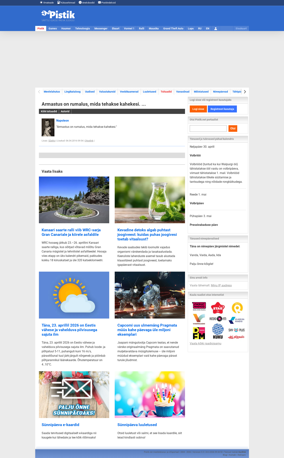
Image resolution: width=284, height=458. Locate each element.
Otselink (89, 140)
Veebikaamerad (129, 91)
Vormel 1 (129, 28)
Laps (191, 28)
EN (207, 28)
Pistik (40, 28)
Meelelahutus (52, 91)
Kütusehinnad (66, 2)
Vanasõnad (182, 91)
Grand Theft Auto (173, 28)
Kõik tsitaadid (49, 111)
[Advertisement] (142, 59)
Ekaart (115, 28)
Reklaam (242, 455)
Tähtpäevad (239, 91)
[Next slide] (245, 92)
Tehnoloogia (82, 28)
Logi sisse (198, 109)
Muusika (154, 28)
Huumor (66, 28)
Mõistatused (201, 91)
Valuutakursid (107, 91)
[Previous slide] (39, 92)
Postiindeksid (107, 2)
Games (53, 28)
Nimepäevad (220, 91)
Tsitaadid (166, 91)
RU (199, 28)
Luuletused (149, 91)
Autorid (65, 111)
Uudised (90, 91)
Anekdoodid (86, 2)
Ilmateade (47, 2)
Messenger (100, 28)
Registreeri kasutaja (222, 109)
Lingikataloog (72, 91)
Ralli (141, 28)
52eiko (51, 140)
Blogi (225, 455)
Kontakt (232, 455)
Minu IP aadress (221, 285)
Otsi (232, 128)
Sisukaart (241, 28)
